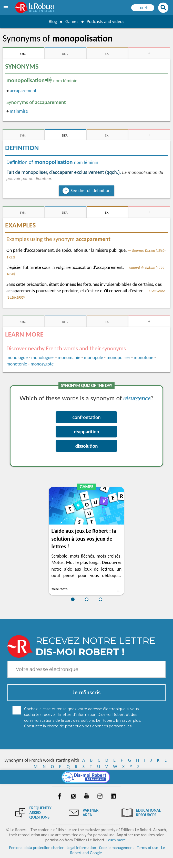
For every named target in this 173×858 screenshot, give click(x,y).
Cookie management (116, 847)
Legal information (81, 847)
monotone (144, 357)
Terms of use (147, 847)
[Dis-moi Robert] (86, 777)
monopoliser (118, 357)
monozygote (42, 364)
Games (71, 21)
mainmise (19, 111)
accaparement (23, 90)
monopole (93, 357)
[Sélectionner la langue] (142, 7)
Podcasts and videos (105, 21)
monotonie (16, 364)
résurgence (137, 398)
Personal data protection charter (36, 847)
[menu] (6, 7)
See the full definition (90, 190)
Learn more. (116, 840)
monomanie (69, 357)
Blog (53, 21)
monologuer (42, 357)
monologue (17, 357)
